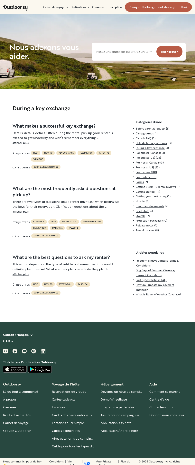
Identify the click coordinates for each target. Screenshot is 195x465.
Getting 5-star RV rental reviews (156, 187)
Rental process (145, 230)
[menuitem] (55, 7)
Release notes (144, 225)
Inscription (115, 7)
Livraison (58, 407)
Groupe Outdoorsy (17, 430)
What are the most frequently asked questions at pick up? (64, 191)
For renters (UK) (146, 177)
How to (48, 153)
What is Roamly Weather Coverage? (158, 294)
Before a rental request (150, 128)
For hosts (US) (145, 167)
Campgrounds (145, 133)
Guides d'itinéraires (66, 430)
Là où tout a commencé (20, 391)
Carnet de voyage (55, 7)
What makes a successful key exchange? (54, 126)
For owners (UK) (146, 172)
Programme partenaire (117, 407)
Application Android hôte (119, 430)
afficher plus (21, 143)
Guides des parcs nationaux (72, 415)
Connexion (99, 7)
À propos (9, 399)
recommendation (92, 222)
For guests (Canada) (148, 153)
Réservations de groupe (69, 391)
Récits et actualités (17, 415)
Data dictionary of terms (151, 143)
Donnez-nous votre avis (166, 415)
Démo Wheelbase (114, 399)
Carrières (9, 407)
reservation (86, 153)
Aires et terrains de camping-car (75, 438)
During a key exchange (46, 167)
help (35, 153)
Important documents (150, 206)
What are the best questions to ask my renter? (61, 257)
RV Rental (104, 153)
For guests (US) (145, 158)
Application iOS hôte (116, 422)
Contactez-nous (161, 407)
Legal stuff (142, 211)
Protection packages (149, 220)
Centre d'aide (159, 399)
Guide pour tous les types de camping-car (82, 446)
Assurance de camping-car (120, 415)
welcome (38, 159)
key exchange (66, 153)
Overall (140, 216)
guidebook (38, 222)
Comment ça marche (164, 391)
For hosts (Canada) (148, 162)
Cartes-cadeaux (63, 399)
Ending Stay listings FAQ (151, 280)
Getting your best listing (151, 196)
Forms (140, 182)
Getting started (145, 192)
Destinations (80, 7)
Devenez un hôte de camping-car (125, 391)
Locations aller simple (68, 422)
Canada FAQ (143, 138)
